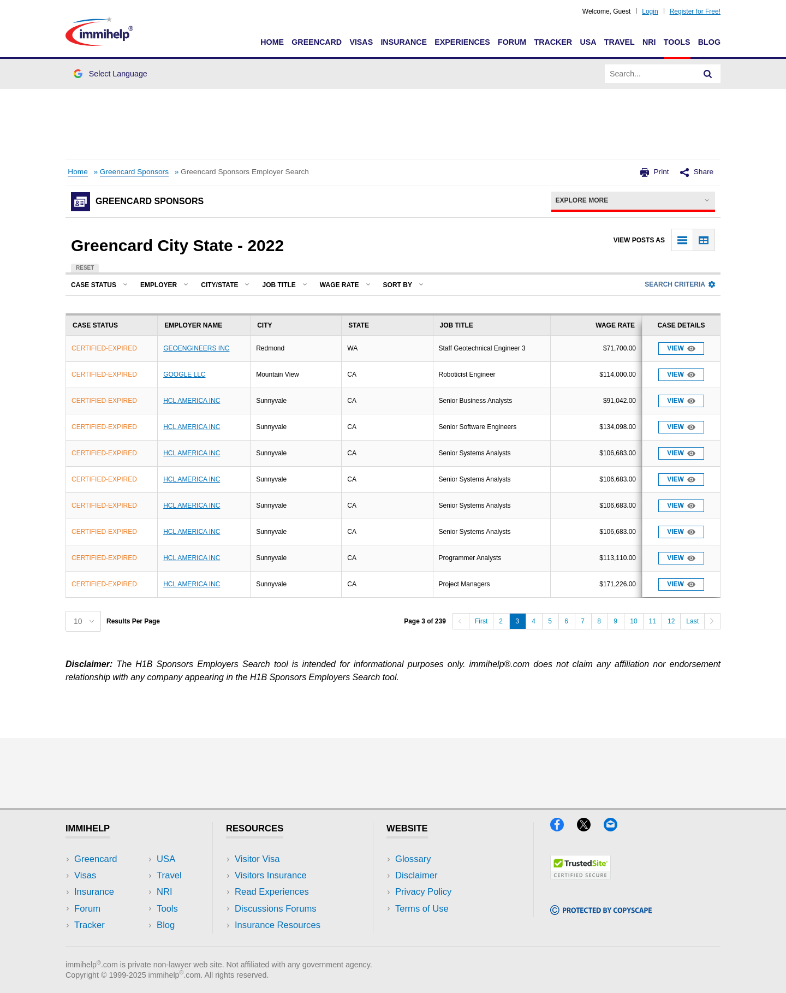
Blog (709, 42)
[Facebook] (563, 828)
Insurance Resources (277, 925)
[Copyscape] (601, 911)
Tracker (553, 42)
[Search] (708, 73)
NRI (649, 42)
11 (652, 621)
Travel (619, 42)
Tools (677, 42)
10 (633, 621)
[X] (590, 828)
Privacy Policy (423, 892)
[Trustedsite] (580, 876)
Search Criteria (680, 284)
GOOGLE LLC (184, 374)
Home (272, 42)
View (681, 348)
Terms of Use (422, 908)
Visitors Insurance (271, 875)
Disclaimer (416, 875)
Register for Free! (695, 11)
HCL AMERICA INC (191, 401)
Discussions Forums (276, 908)
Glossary (413, 859)
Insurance (403, 42)
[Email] (616, 828)
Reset (85, 268)
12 (671, 621)
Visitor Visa (257, 859)
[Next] (712, 621)
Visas (361, 42)
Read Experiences (272, 892)
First (481, 621)
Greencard (316, 42)
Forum (512, 42)
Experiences (462, 42)
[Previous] (460, 621)
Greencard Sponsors (134, 172)
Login (650, 11)
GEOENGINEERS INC (196, 348)
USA (588, 42)
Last (692, 621)
